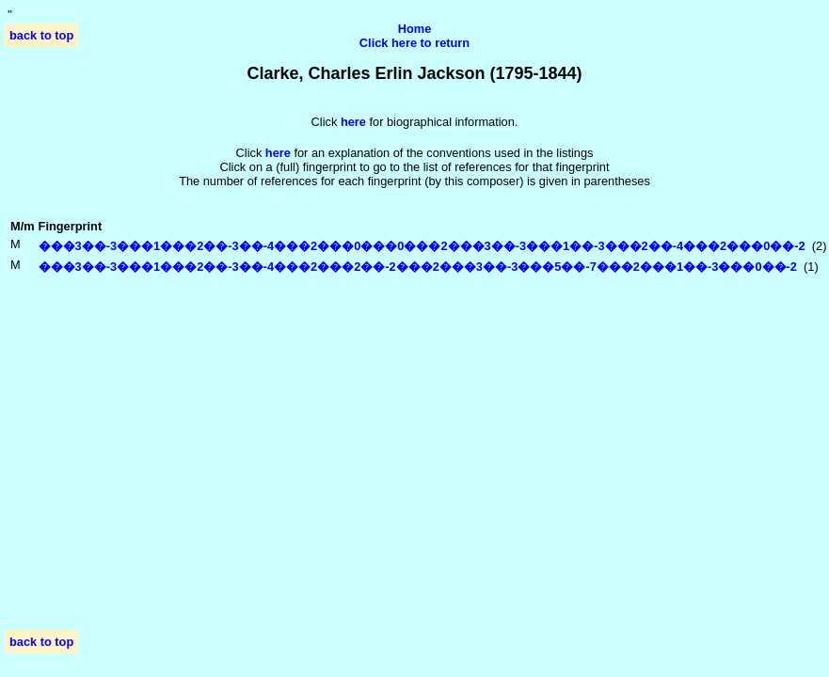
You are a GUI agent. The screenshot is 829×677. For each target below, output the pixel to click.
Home (415, 29)
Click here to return (414, 43)
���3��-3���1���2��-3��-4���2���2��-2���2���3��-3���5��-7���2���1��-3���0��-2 (418, 267)
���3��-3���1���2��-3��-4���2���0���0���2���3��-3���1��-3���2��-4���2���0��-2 (422, 246)
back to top (41, 35)
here (278, 153)
